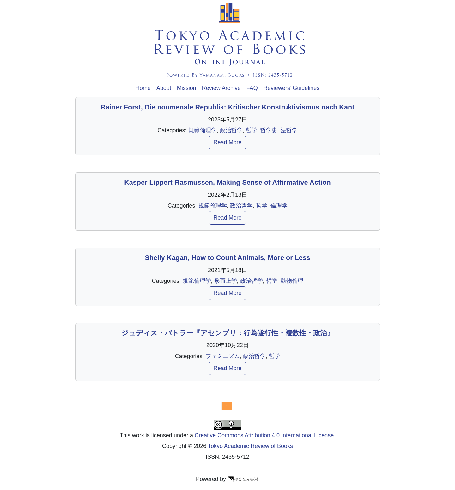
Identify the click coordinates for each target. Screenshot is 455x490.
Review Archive (221, 88)
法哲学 (289, 130)
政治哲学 (231, 130)
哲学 (251, 130)
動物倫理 (292, 281)
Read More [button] (227, 142)
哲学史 (268, 130)
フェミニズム (223, 356)
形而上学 (225, 281)
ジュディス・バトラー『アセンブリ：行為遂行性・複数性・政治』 (227, 333)
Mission (186, 88)
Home (143, 88)
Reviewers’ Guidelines (291, 88)
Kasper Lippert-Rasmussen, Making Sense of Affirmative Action (227, 182)
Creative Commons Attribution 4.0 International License (264, 435)
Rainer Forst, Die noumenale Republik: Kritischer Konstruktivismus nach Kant (228, 107)
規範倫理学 (202, 130)
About (163, 88)
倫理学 (279, 205)
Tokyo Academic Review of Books (250, 446)
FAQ (252, 88)
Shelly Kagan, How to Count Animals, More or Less (227, 258)
